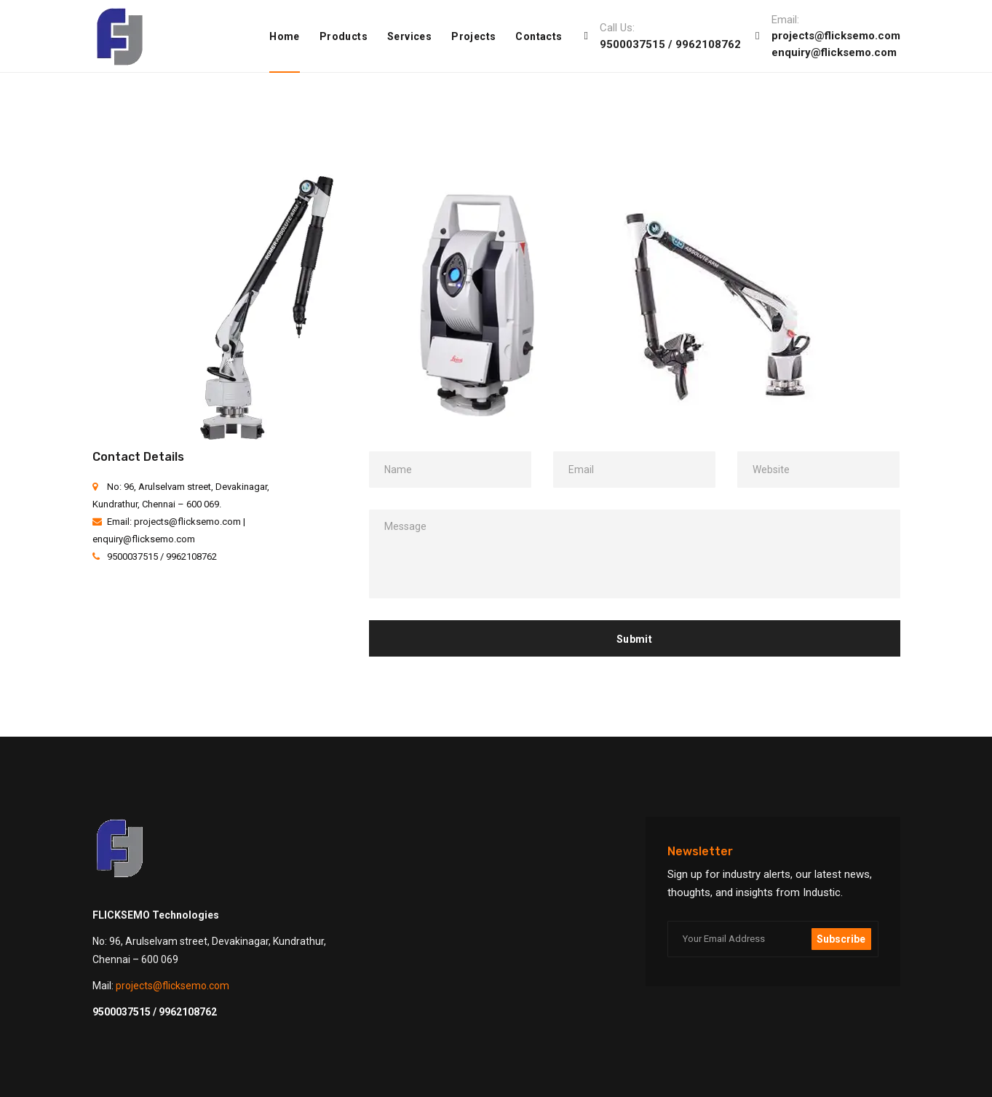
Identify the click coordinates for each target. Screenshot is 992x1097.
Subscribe (841, 939)
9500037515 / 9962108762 (670, 44)
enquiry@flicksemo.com (834, 52)
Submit (634, 639)
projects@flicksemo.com (835, 35)
